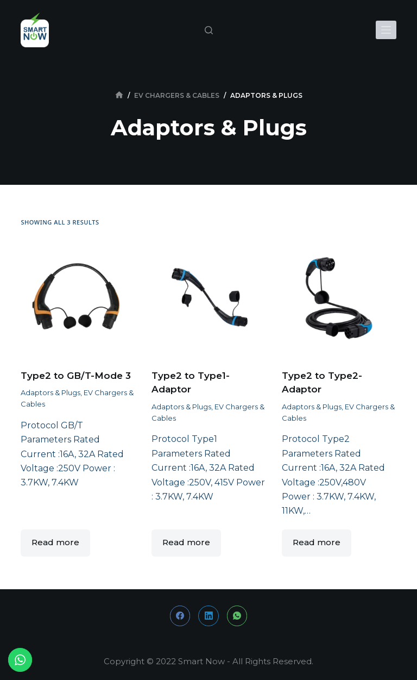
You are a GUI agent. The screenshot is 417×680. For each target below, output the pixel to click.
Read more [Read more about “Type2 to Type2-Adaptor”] (316, 542)
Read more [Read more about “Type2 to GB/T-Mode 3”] (55, 542)
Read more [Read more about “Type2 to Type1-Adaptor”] (186, 542)
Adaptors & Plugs (50, 392)
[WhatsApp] (237, 616)
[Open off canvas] (386, 30)
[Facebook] (180, 616)
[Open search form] (209, 30)
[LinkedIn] (208, 616)
